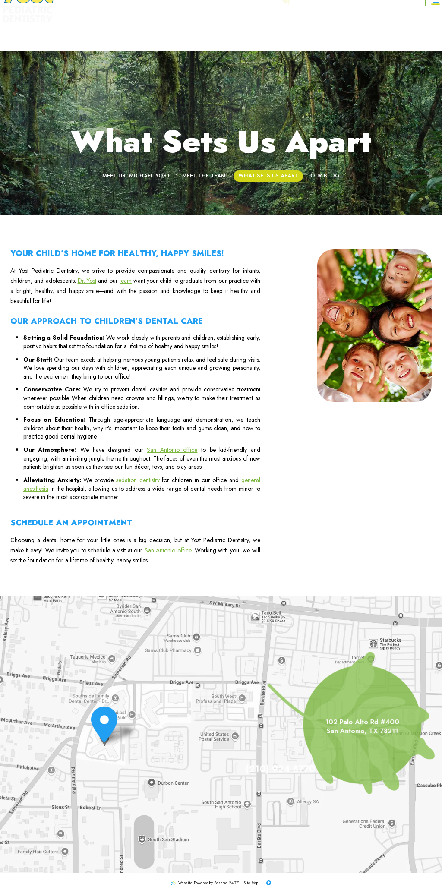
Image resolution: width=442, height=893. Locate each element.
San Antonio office (172, 449)
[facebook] (313, 25)
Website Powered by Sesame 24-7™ (208, 882)
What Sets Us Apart (268, 157)
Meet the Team (204, 157)
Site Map (250, 882)
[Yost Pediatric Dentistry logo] (36, 25)
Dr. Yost (87, 280)
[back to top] (268, 883)
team (126, 280)
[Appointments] (405, 25)
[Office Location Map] (104, 737)
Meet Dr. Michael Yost (136, 157)
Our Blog (325, 157)
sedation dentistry (138, 480)
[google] (321, 25)
